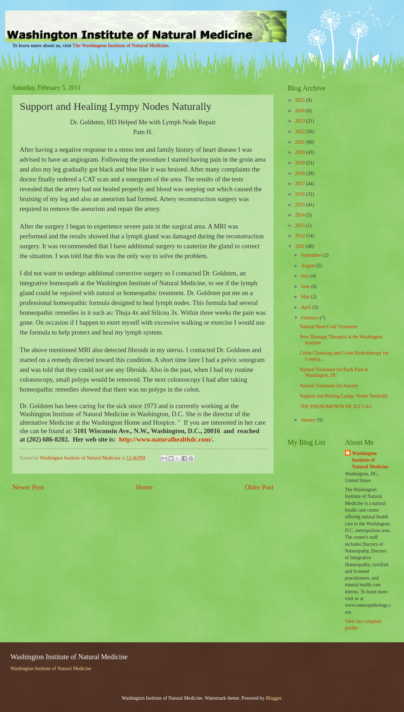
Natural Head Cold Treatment (328, 326)
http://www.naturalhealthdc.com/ (165, 439)
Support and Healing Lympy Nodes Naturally (344, 396)
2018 (300, 173)
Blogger (273, 698)
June (306, 286)
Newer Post (28, 487)
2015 (300, 204)
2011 (300, 246)
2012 (300, 235)
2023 (300, 121)
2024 (300, 110)
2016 (300, 194)
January (309, 420)
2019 (300, 162)
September (312, 255)
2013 (300, 225)
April (307, 307)
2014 (300, 215)
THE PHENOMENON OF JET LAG (336, 406)
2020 (300, 152)
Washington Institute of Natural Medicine (370, 460)
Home (144, 487)
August (308, 265)
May (306, 296)
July (305, 276)
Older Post (259, 487)
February (310, 317)
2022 (300, 131)
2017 (300, 183)
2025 (300, 100)
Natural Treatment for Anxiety (329, 385)
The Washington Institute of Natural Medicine (120, 45)
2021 (300, 142)
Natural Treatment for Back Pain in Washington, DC (334, 372)
